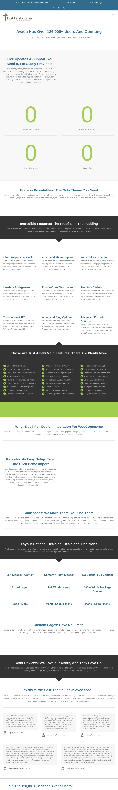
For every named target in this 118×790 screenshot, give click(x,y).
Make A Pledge (95, 2)
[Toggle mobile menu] (113, 14)
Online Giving (69, 2)
